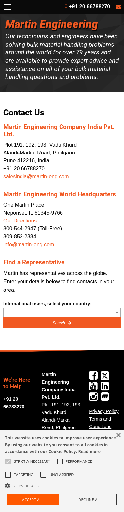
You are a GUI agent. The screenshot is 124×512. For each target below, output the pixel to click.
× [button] (118, 435)
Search (59, 323)
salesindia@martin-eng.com (36, 176)
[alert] (62, 471)
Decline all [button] (90, 499)
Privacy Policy (104, 411)
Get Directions (20, 220)
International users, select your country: (47, 303)
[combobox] (62, 312)
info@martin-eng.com (28, 244)
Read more (89, 451)
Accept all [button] (33, 499)
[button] (62, 485)
